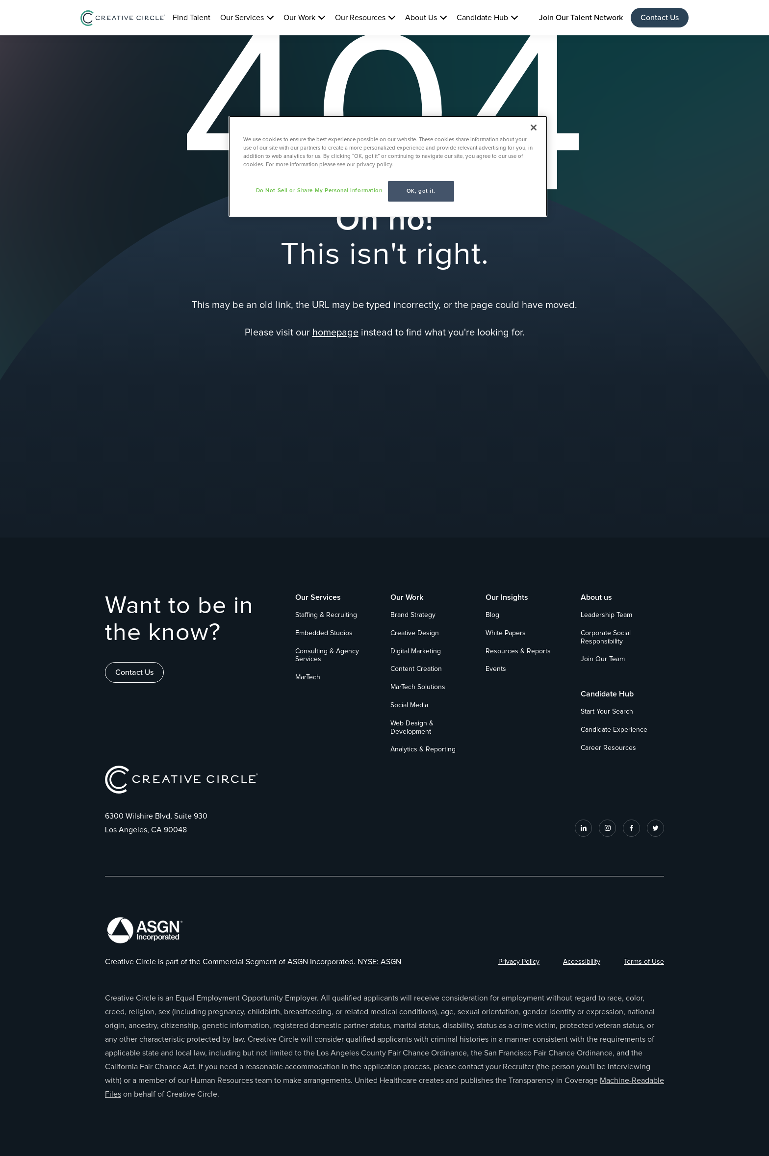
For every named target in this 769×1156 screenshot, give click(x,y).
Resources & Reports (518, 651)
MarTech (307, 677)
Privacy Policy (518, 961)
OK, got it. (421, 191)
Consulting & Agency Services (327, 655)
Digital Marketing (415, 651)
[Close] (533, 127)
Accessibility (581, 961)
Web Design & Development (412, 727)
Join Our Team (603, 659)
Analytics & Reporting (423, 749)
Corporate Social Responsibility (606, 637)
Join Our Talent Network (581, 18)
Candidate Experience (614, 729)
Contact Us (660, 18)
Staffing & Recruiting (326, 615)
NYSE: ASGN (379, 962)
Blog (492, 615)
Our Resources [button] (360, 18)
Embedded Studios (324, 633)
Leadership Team (606, 615)
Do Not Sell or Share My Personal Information (319, 190)
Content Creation (416, 669)
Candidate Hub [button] (482, 18)
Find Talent (191, 18)
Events (496, 669)
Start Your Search (607, 711)
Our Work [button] (299, 18)
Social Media (409, 705)
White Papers (506, 633)
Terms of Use (644, 961)
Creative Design (414, 633)
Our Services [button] (242, 18)
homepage (335, 332)
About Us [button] (421, 18)
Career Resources (608, 748)
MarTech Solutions (417, 687)
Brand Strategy (413, 615)
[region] (388, 166)
